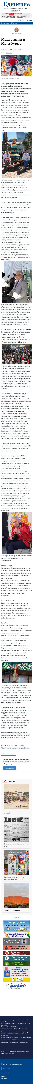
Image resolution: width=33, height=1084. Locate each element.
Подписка (5, 23)
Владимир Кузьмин (16, 33)
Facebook (4, 1076)
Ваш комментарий (8, 754)
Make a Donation (9, 768)
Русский (14, 10)
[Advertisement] (17, 1001)
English (19, 10)
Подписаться (7, 1068)
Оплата (14, 23)
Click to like (9, 53)
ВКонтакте (4, 1078)
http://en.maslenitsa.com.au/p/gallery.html (15, 748)
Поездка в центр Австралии (12, 910)
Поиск (21, 20)
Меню (29, 20)
